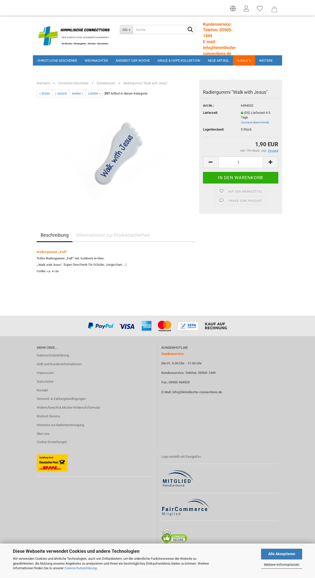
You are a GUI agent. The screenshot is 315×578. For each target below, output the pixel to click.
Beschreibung (55, 235)
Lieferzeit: (210, 113)
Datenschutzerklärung (80, 568)
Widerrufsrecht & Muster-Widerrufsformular (68, 407)
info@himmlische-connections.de (197, 392)
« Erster (44, 93)
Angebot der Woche (133, 60)
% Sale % (244, 60)
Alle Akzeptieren (281, 554)
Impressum (45, 373)
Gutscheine (45, 381)
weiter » (77, 93)
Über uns (43, 434)
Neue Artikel (218, 60)
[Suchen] (190, 29)
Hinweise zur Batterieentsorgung (60, 425)
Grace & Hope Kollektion (179, 60)
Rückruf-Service (48, 416)
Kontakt (42, 390)
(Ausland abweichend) (255, 122)
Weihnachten (96, 60)
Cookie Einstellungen (52, 442)
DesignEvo (193, 456)
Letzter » (94, 93)
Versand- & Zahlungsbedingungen (61, 399)
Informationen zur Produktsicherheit (113, 235)
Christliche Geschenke (57, 60)
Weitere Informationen (281, 565)
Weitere (266, 60)
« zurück (61, 93)
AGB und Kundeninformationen (59, 364)
